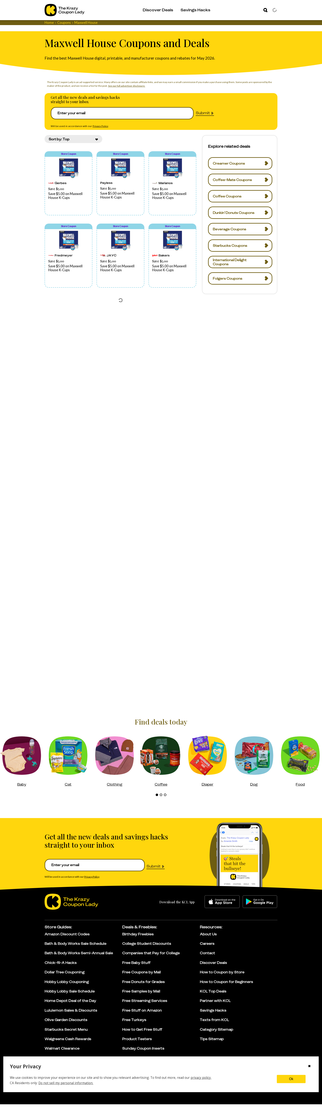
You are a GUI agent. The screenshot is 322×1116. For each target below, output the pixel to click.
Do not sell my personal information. (65, 1083)
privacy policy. (201, 1077)
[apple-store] (222, 913)
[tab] (157, 806)
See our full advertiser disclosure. (126, 85)
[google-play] (259, 913)
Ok (291, 1079)
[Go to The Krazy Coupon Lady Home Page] (64, 10)
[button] (68, 195)
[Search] (265, 10)
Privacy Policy (100, 132)
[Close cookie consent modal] (309, 1066)
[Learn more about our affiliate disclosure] (215, 1097)
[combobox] (73, 151)
